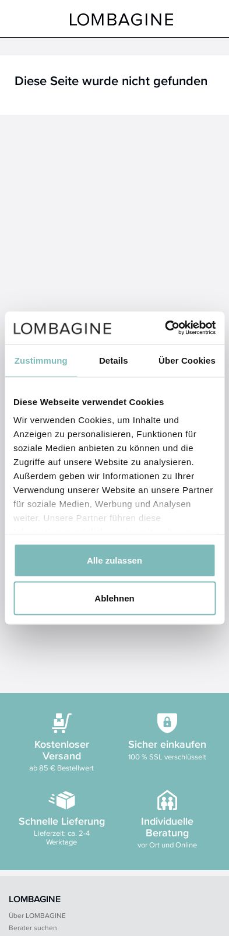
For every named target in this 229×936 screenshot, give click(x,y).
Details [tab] (113, 360)
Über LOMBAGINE (37, 915)
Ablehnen (114, 598)
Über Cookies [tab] (187, 360)
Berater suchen (33, 928)
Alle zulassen (114, 560)
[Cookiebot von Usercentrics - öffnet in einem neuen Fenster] (165, 328)
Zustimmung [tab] (41, 360)
